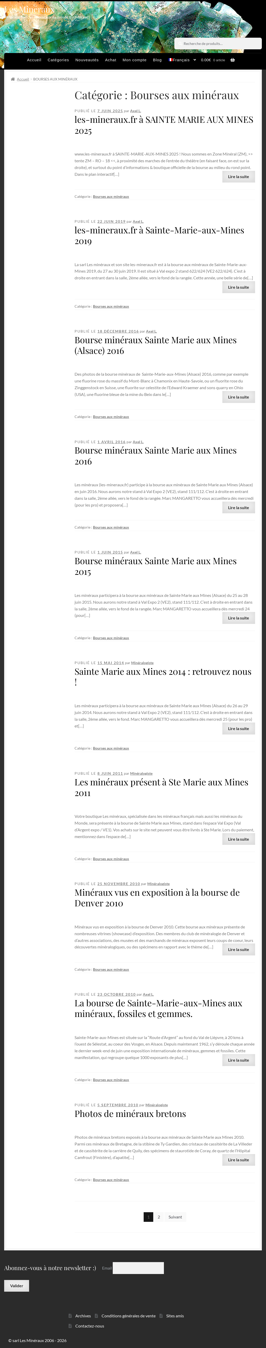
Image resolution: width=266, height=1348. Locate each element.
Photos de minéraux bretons (130, 1113)
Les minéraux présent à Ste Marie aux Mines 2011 (161, 787)
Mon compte (135, 60)
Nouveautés (87, 60)
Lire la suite (238, 176)
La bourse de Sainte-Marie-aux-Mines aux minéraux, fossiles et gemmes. (158, 1008)
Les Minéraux (29, 9)
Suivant (175, 1216)
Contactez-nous (89, 1325)
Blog (157, 60)
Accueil (34, 60)
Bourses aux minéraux (111, 196)
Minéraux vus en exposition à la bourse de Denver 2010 (157, 897)
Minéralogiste (142, 662)
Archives (83, 1315)
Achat (110, 60)
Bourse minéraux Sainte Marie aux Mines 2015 (156, 566)
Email (107, 1267)
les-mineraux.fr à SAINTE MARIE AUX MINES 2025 (164, 124)
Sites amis (175, 1315)
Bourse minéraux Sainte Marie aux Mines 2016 (156, 455)
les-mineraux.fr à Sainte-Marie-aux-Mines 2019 (159, 235)
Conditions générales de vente (129, 1315)
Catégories (58, 60)
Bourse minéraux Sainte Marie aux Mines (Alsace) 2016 (156, 345)
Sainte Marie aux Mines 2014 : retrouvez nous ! (163, 676)
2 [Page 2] (159, 1216)
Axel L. (135, 111)
